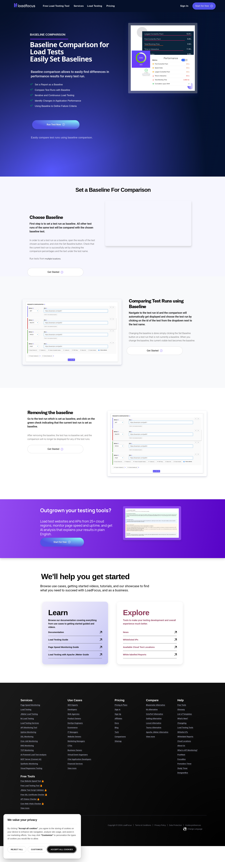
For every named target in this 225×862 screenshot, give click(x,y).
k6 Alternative (152, 710)
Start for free (204, 6)
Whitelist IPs (182, 732)
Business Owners (75, 750)
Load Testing (94, 6)
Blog (116, 728)
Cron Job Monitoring (29, 741)
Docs (117, 723)
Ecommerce (72, 728)
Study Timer (182, 768)
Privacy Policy (160, 825)
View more (25, 808)
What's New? (182, 719)
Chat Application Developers (79, 759)
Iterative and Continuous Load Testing (62, 95)
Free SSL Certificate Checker (34, 795)
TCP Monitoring (27, 750)
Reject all (17, 849)
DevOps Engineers (75, 723)
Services (79, 6)
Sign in (117, 710)
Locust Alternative (153, 723)
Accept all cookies (62, 849)
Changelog (181, 723)
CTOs (70, 746)
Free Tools (181, 705)
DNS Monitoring (27, 746)
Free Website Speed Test (32, 781)
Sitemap (118, 741)
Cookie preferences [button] (193, 825)
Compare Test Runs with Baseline (59, 90)
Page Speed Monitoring (30, 705)
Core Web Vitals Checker (32, 804)
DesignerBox (182, 773)
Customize (37, 849)
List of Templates (184, 714)
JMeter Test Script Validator (34, 790)
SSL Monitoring (27, 737)
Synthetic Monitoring (29, 764)
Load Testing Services (30, 723)
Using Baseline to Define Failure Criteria (63, 106)
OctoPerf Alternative (154, 714)
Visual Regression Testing (31, 768)
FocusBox (181, 759)
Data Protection (175, 825)
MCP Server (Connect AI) (31, 759)
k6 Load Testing (27, 719)
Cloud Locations (184, 741)
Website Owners (74, 737)
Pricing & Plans (121, 705)
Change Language (192, 829)
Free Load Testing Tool (56, 6)
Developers (72, 710)
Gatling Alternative (154, 719)
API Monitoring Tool (29, 728)
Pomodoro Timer (184, 764)
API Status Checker (30, 799)
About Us (181, 746)
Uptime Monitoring (28, 732)
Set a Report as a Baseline (54, 84)
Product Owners (74, 719)
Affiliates (118, 719)
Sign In (184, 6)
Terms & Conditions (143, 825)
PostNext (181, 755)
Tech (117, 732)
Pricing (110, 6)
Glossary (181, 710)
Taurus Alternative (153, 728)
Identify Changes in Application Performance (66, 100)
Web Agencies (73, 714)
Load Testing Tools (185, 728)
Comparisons (120, 737)
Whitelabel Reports (185, 737)
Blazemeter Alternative (155, 705)
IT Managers (73, 732)
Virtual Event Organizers (78, 755)
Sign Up (118, 714)
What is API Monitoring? (187, 750)
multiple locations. (53, 259)
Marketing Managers (76, 741)
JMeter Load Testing (29, 714)
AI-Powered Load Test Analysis (33, 755)
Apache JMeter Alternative (157, 732)
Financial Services (75, 764)
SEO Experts (73, 705)
